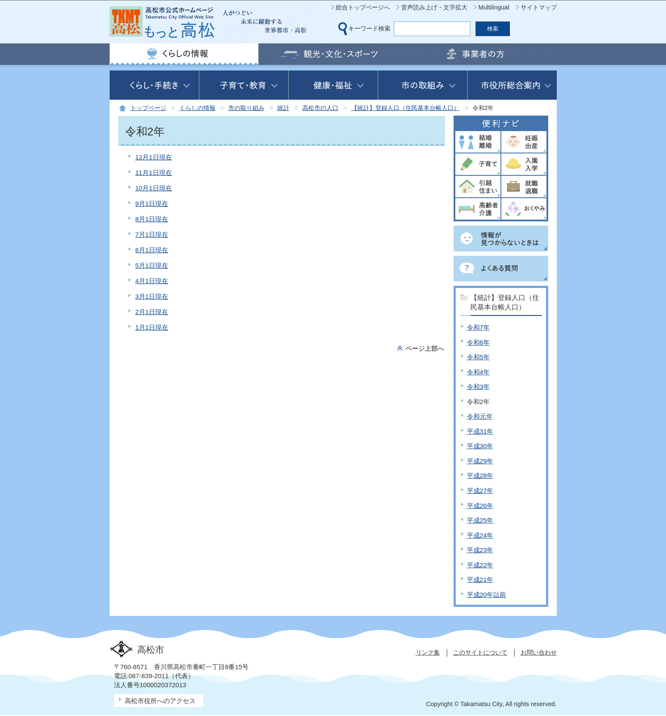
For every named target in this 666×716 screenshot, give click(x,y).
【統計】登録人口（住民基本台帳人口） (405, 108)
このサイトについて (480, 652)
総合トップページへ (363, 7)
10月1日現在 (153, 188)
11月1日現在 (153, 172)
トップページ (148, 108)
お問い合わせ (539, 652)
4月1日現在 (152, 281)
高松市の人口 (320, 108)
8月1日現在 (152, 219)
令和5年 (478, 357)
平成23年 (480, 550)
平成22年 (480, 565)
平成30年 (480, 446)
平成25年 (480, 520)
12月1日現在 (153, 157)
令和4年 (478, 372)
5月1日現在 (152, 265)
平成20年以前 (486, 594)
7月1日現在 (152, 234)
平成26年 (480, 505)
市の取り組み (246, 108)
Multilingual (494, 7)
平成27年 (480, 490)
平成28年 (480, 475)
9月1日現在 (152, 203)
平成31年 (480, 431)
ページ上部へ (424, 348)
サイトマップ (539, 7)
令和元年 (480, 416)
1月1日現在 (152, 327)
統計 (283, 108)
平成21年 (480, 579)
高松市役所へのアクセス (160, 700)
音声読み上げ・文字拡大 (434, 7)
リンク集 (428, 652)
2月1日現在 (152, 311)
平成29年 (480, 461)
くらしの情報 (197, 108)
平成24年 (480, 535)
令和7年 (478, 327)
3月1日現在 (152, 296)
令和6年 (478, 342)
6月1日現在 (152, 250)
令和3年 (478, 386)
